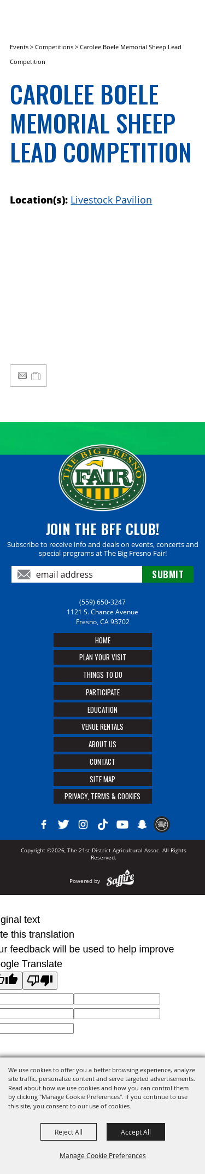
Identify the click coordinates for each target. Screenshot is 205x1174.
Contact (102, 761)
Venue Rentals (102, 726)
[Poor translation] (39, 981)
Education (102, 709)
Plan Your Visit (102, 657)
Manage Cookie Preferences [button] (103, 1155)
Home (102, 640)
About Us (102, 744)
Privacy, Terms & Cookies (102, 796)
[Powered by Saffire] (120, 881)
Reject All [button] (69, 1131)
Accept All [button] (136, 1131)
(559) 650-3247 (102, 602)
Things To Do (102, 674)
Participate (103, 692)
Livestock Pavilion (111, 199)
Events (19, 47)
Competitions (54, 47)
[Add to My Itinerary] (36, 375)
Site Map (102, 779)
